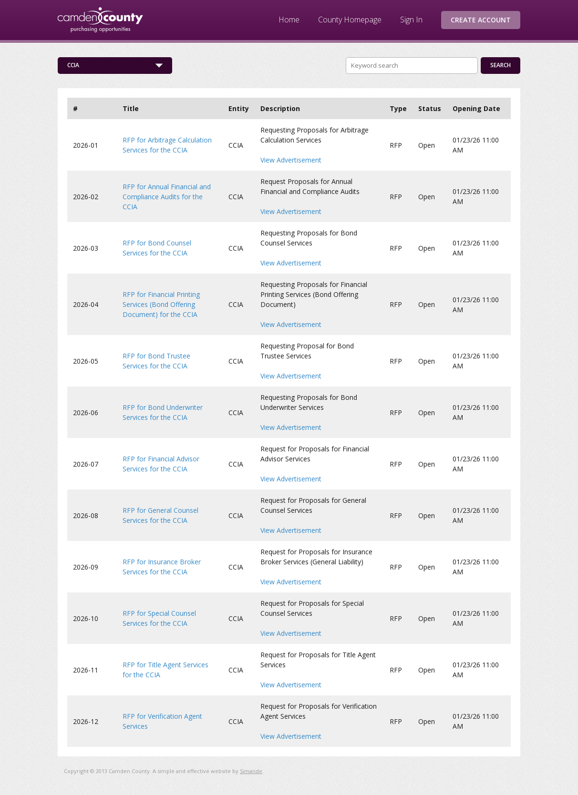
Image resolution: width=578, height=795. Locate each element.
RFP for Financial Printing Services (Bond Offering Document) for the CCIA (161, 304)
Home (289, 19)
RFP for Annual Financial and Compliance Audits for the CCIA (167, 196)
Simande (251, 771)
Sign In (411, 19)
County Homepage (350, 19)
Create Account (481, 19)
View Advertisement (290, 159)
